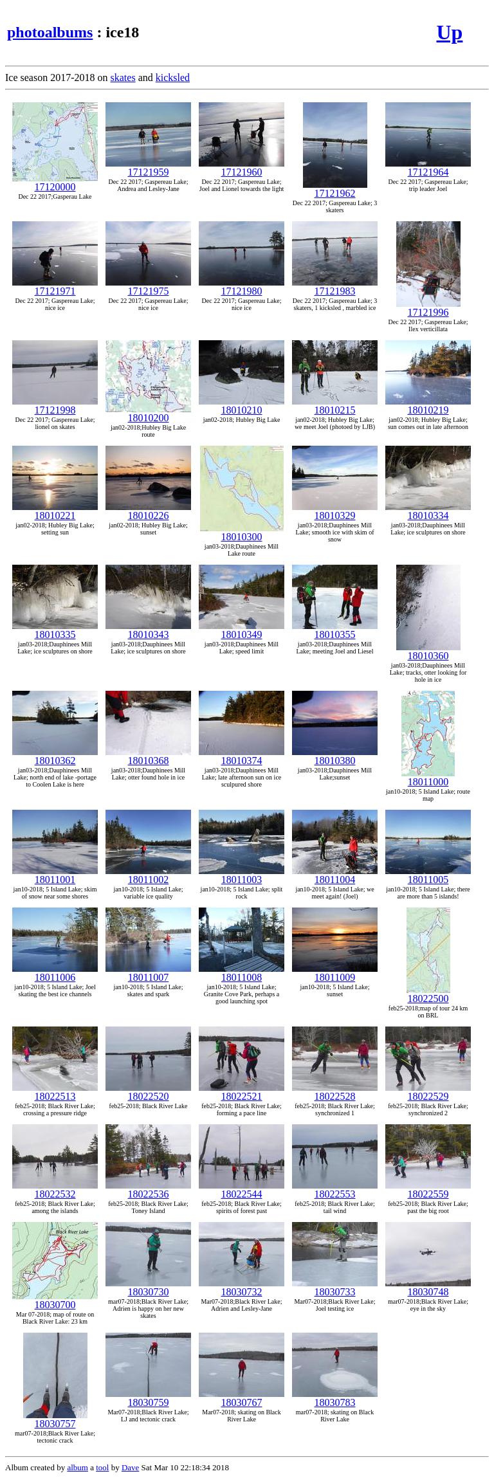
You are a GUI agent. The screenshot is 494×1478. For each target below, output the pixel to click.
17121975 (148, 287)
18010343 (148, 630)
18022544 (241, 1190)
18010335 (55, 630)
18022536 (148, 1190)
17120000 (55, 182)
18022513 (55, 1092)
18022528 (335, 1092)
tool (102, 1467)
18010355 (335, 630)
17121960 (241, 168)
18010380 (335, 756)
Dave (130, 1467)
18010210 (241, 405)
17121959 (148, 168)
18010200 (148, 413)
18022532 (55, 1190)
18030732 (241, 1287)
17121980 (241, 287)
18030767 (241, 1398)
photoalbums (50, 32)
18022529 (428, 1092)
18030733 (335, 1287)
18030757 (55, 1419)
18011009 (335, 973)
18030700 (55, 1300)
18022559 (428, 1190)
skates (123, 77)
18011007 (148, 973)
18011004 (335, 875)
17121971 (55, 287)
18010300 (242, 532)
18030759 (148, 1398)
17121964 (428, 168)
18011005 (428, 875)
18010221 (55, 511)
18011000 (428, 777)
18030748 (428, 1287)
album (77, 1467)
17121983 (335, 287)
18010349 (241, 630)
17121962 (335, 189)
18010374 (241, 756)
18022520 (148, 1092)
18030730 (148, 1287)
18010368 (148, 756)
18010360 (428, 651)
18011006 (55, 973)
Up (449, 32)
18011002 (148, 875)
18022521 (241, 1092)
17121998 (55, 405)
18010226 (148, 511)
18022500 (428, 994)
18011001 (55, 875)
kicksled (173, 77)
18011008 (241, 973)
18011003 (241, 875)
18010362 (55, 756)
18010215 (335, 405)
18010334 (428, 511)
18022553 (335, 1190)
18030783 (335, 1398)
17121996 (428, 308)
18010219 (428, 405)
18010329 (335, 511)
